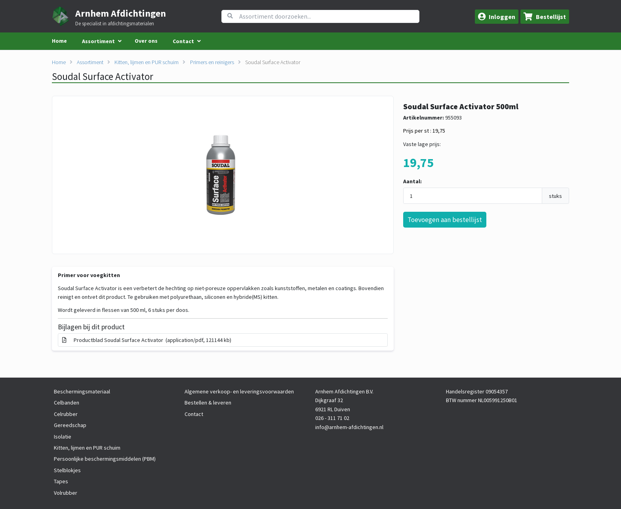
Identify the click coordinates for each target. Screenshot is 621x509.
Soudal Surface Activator (272, 62)
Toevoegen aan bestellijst (445, 219)
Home (59, 40)
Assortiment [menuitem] (98, 41)
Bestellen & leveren (208, 402)
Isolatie (62, 436)
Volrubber (65, 492)
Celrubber (66, 414)
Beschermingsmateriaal (82, 391)
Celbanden (66, 402)
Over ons (146, 40)
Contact (194, 414)
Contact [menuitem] (183, 41)
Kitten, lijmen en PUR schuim (146, 62)
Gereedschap (70, 425)
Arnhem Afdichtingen (120, 13)
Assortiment (90, 62)
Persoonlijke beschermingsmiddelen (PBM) (105, 458)
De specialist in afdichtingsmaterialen (114, 24)
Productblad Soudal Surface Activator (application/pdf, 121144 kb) (146, 340)
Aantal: (412, 181)
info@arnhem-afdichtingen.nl (349, 427)
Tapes (61, 481)
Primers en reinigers (212, 62)
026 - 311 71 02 (332, 418)
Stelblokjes (67, 470)
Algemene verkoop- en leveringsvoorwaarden (239, 391)
